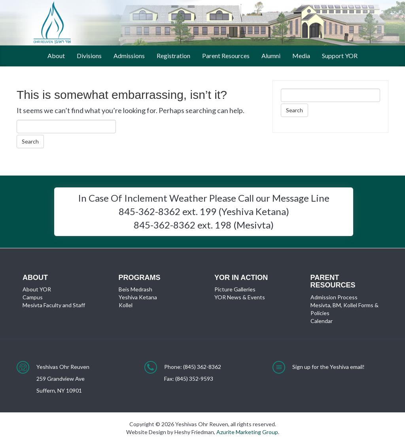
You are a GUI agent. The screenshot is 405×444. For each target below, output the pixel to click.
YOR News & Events (239, 297)
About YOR (37, 289)
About (56, 55)
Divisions (89, 55)
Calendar (321, 320)
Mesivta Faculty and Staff (54, 305)
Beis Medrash (135, 289)
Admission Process (334, 297)
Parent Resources (226, 55)
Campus (33, 297)
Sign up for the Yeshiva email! (328, 366)
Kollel (125, 305)
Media (301, 55)
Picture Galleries (234, 289)
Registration (173, 55)
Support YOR (340, 55)
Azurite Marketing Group (247, 432)
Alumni (270, 55)
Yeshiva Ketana (138, 297)
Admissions (129, 55)
